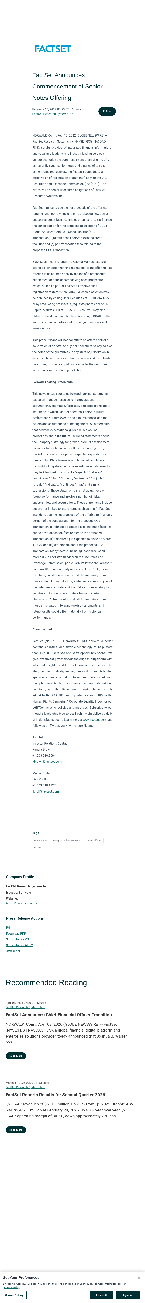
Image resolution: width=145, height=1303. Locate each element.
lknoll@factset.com (45, 791)
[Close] (139, 1280)
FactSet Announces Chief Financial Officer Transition (59, 1015)
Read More (15, 1055)
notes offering (94, 840)
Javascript (13, 951)
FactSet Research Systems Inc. (53, 114)
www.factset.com (94, 719)
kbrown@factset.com (47, 761)
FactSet (38, 847)
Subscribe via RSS (18, 939)
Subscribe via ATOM (19, 945)
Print (9, 927)
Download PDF (16, 933)
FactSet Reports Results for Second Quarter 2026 (55, 1094)
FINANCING (40, 840)
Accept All (101, 1297)
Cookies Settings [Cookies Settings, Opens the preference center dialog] (14, 1297)
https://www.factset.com (22, 903)
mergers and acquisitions (66, 840)
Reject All (127, 1297)
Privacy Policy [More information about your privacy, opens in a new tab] (11, 1289)
